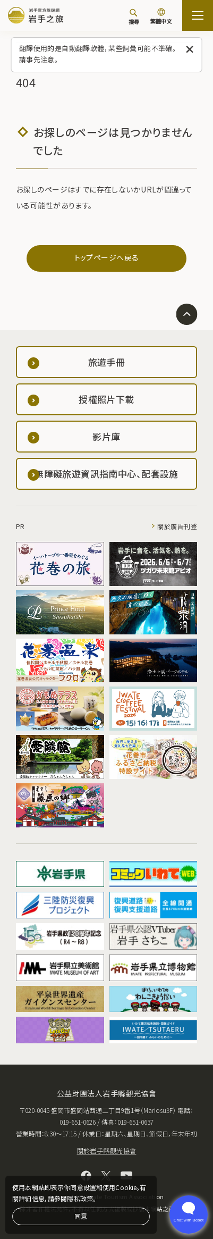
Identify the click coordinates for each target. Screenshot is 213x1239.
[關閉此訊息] (190, 50)
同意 (80, 1215)
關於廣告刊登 (177, 526)
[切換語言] (161, 17)
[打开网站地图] (197, 15)
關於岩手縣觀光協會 (107, 1150)
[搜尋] (134, 16)
